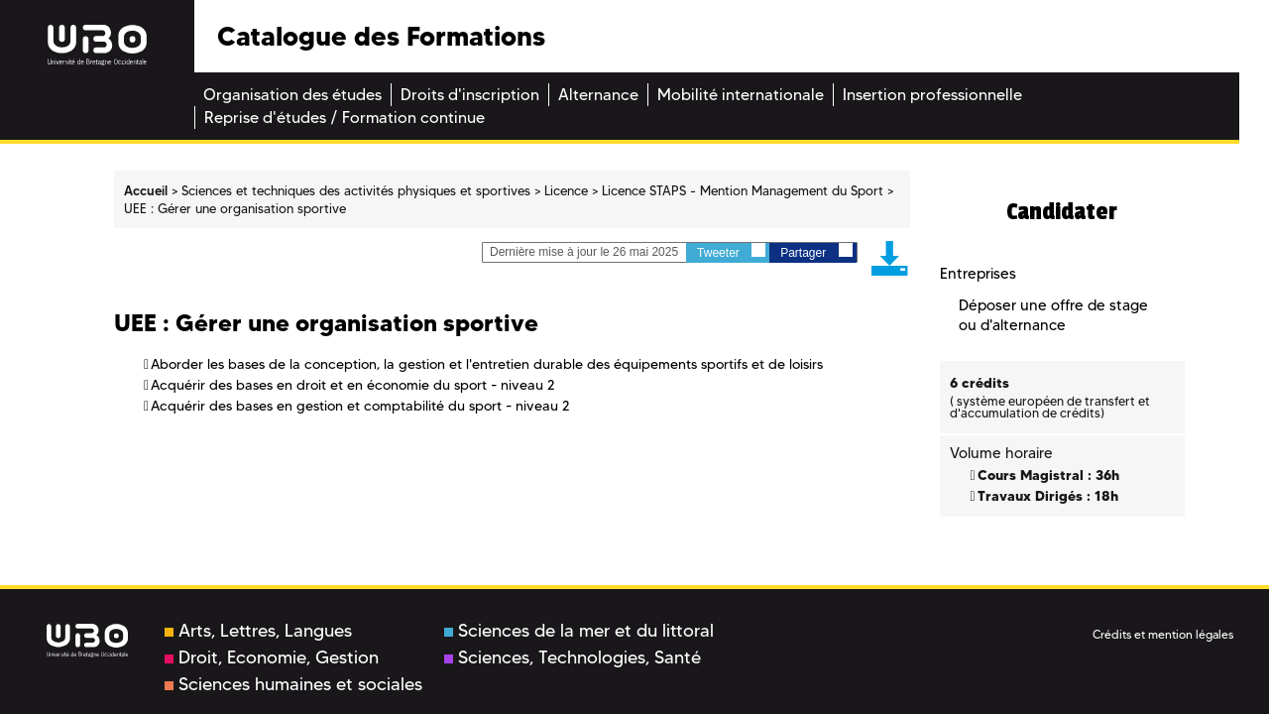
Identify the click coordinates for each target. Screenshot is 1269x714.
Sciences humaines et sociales (293, 684)
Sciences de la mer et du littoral (579, 631)
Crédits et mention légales (1163, 634)
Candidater (1061, 211)
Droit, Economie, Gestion (272, 657)
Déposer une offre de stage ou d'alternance (1053, 315)
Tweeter (731, 251)
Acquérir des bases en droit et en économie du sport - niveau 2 (353, 385)
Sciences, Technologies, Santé (572, 657)
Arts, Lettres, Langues (258, 631)
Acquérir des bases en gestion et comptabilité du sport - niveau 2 (360, 406)
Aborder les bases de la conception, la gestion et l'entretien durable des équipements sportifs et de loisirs (487, 364)
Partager (816, 251)
